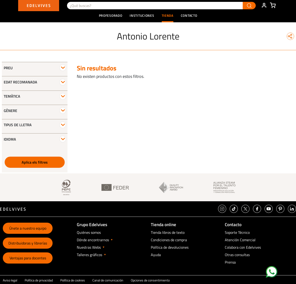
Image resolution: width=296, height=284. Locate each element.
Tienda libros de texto (168, 232)
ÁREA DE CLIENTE (264, 5)
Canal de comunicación (107, 280)
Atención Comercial (240, 240)
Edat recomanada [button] (20, 82)
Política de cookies (72, 280)
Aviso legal (10, 280)
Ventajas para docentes (28, 258)
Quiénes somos (89, 232)
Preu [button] (8, 68)
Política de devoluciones (169, 247)
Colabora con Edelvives (243, 247)
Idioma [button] (10, 139)
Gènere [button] (10, 110)
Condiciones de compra (169, 240)
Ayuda (156, 255)
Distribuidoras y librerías (27, 243)
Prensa (230, 262)
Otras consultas (237, 255)
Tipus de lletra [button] (18, 125)
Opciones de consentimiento (150, 280)
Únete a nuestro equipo (27, 228)
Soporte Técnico (237, 232)
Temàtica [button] (12, 96)
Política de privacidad (39, 280)
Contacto (189, 15)
